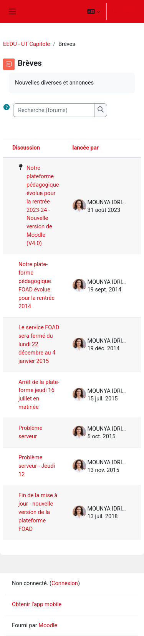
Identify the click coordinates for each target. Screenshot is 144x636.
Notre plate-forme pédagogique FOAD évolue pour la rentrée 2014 (36, 285)
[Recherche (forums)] (53, 110)
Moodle (47, 625)
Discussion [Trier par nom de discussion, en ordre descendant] (26, 147)
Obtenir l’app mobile (36, 604)
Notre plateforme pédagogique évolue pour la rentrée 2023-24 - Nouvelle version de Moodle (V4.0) (42, 205)
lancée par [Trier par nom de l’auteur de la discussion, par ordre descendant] (86, 147)
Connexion (124, 11)
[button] (93, 11)
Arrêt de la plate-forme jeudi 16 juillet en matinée (38, 395)
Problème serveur (30, 432)
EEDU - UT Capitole (26, 44)
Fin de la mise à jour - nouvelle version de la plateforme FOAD (37, 512)
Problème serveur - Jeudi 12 (36, 466)
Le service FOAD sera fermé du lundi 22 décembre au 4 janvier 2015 (38, 344)
